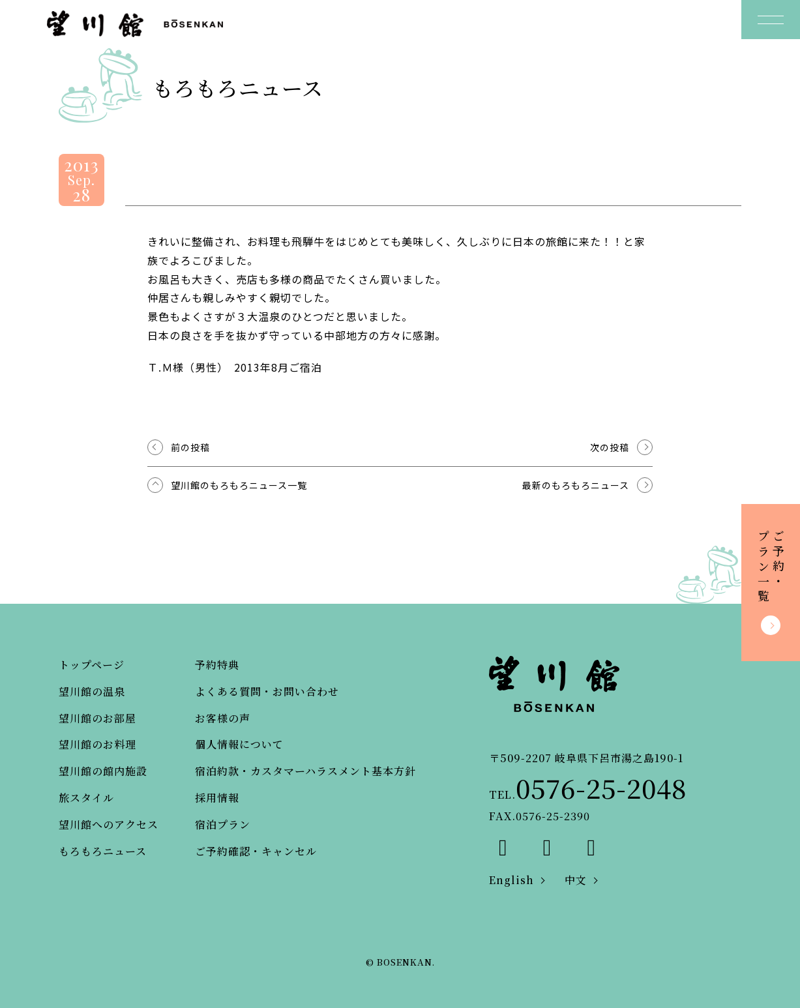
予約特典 (217, 664)
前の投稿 (190, 447)
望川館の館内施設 (103, 770)
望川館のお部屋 (97, 718)
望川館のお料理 (97, 744)
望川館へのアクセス (108, 824)
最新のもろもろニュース (575, 485)
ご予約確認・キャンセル (256, 851)
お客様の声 (222, 718)
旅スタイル (86, 797)
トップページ (92, 664)
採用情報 (217, 797)
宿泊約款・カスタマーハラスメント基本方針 (305, 770)
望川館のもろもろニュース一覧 (239, 485)
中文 (576, 879)
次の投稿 (609, 447)
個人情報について (239, 744)
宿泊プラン (222, 824)
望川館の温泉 (92, 691)
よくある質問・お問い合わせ (267, 691)
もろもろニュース (103, 851)
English (511, 879)
